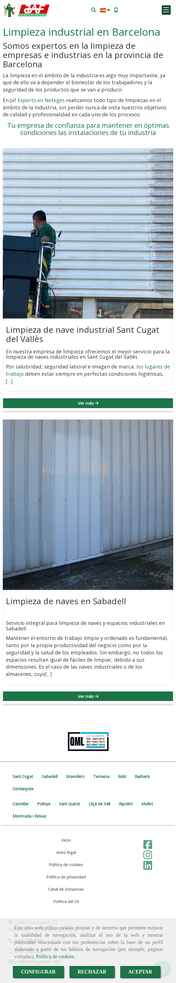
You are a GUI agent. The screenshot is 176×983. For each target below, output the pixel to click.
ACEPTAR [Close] (140, 972)
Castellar (20, 803)
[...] (9, 381)
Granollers (75, 776)
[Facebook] (148, 846)
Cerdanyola (23, 788)
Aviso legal (66, 852)
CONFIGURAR (38, 972)
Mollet (147, 803)
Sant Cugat (23, 776)
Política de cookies (55, 956)
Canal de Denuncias (66, 889)
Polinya (43, 803)
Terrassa (101, 776)
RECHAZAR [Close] (92, 972)
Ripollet (126, 803)
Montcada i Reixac (30, 816)
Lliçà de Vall (99, 803)
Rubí (122, 776)
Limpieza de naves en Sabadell (66, 601)
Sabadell (49, 776)
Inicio (66, 840)
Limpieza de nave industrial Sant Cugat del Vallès (82, 334)
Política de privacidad (66, 877)
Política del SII (66, 901)
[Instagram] (148, 856)
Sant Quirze (69, 803)
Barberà (142, 776)
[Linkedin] (148, 867)
